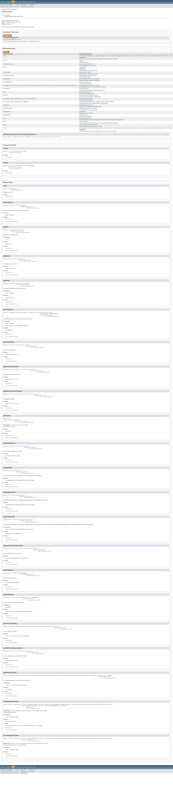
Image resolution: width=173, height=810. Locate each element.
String (91, 81)
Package (8, 1)
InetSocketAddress (14, 42)
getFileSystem (83, 92)
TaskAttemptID (100, 105)
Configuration (13, 40)
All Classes (31, 4)
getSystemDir (83, 126)
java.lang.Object (5, 15)
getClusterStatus (84, 85)
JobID (85, 95)
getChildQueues (83, 81)
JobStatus (6, 74)
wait (51, 142)
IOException (17, 158)
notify (34, 142)
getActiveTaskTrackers (86, 66)
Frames (17, 4)
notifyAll (40, 142)
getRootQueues (83, 119)
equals (10, 142)
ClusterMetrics (7, 85)
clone (5, 142)
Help (34, 1)
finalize (15, 142)
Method (17, 6)
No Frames (23, 4)
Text (92, 88)
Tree (20, 1)
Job (4, 69)
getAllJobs (82, 69)
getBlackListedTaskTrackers (87, 78)
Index (30, 1)
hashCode (28, 142)
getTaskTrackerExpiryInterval (88, 130)
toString (46, 142)
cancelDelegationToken (86, 57)
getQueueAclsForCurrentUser (87, 112)
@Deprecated (7, 437)
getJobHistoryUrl (84, 99)
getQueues (82, 116)
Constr (13, 6)
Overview (3, 1)
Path (4, 123)
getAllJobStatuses (84, 74)
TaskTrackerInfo (8, 66)
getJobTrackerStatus (85, 102)
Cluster (13, 24)
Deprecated (25, 1)
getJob (81, 95)
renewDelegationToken (85, 133)
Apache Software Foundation (13, 808)
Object (9, 25)
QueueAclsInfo (7, 112)
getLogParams (83, 105)
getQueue (81, 109)
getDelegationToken (85, 88)
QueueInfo (6, 81)
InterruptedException (32, 217)
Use (17, 1)
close (81, 62)
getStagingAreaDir (84, 123)
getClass (21, 142)
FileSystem (6, 92)
